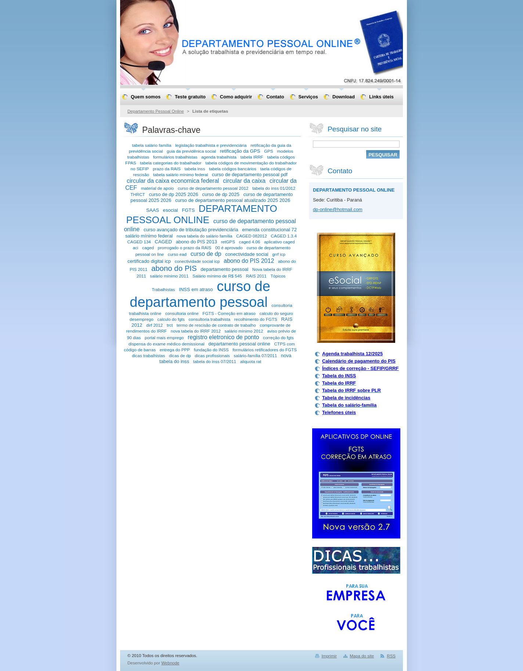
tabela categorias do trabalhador (170, 162)
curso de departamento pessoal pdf (250, 174)
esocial (170, 210)
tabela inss (195, 168)
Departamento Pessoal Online (155, 111)
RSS (391, 656)
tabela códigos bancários (232, 168)
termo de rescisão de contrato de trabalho (216, 325)
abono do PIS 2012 (249, 260)
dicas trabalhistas (148, 355)
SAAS (152, 210)
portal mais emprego (164, 337)
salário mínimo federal (149, 236)
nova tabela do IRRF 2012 (196, 331)
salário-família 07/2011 (255, 355)
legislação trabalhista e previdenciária (210, 145)
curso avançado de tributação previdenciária (191, 229)
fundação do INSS (211, 349)
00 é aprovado (229, 247)
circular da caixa (244, 180)
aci (135, 247)
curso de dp (206, 253)
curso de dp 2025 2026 (173, 194)
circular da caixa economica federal (173, 180)
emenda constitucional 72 (269, 229)
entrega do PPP (175, 349)
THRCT (137, 194)
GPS (268, 151)
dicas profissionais (212, 355)
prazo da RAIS (167, 168)
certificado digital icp (149, 261)
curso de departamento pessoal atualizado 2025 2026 (232, 200)
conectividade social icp (197, 261)
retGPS (228, 241)
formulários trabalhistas (175, 157)
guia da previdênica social (191, 151)
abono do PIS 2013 (196, 241)
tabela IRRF (251, 157)
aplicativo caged (279, 241)
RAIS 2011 (256, 275)
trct (170, 325)
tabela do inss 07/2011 (214, 361)
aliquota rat (251, 361)
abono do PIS (174, 268)
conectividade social (246, 254)
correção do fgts (278, 337)
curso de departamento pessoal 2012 (213, 188)
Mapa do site (362, 656)
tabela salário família (152, 145)
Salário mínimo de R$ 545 (217, 275)
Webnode (170, 663)
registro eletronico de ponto (223, 337)
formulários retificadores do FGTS (264, 349)
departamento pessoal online (239, 344)
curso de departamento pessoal (200, 294)
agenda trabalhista (219, 157)
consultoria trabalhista (209, 319)
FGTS (188, 210)
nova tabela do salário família (204, 235)
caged (148, 247)
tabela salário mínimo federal (180, 174)
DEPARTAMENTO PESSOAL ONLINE (201, 214)
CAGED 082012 (251, 235)
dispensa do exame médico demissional (167, 343)
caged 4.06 (249, 241)
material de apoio (157, 188)
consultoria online (182, 313)
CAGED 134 (139, 241)
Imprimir (329, 656)
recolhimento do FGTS (255, 319)
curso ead (177, 254)
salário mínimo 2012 (244, 331)
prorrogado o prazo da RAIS (185, 247)
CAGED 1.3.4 (284, 235)
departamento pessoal (224, 269)
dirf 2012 (154, 325)
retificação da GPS (240, 151)
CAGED (163, 241)
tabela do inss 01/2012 (273, 188)
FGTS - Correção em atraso (228, 313)
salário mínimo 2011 (169, 275)
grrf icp (278, 254)
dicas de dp (180, 355)
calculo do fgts (171, 319)
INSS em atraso (196, 289)
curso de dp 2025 (220, 194)
